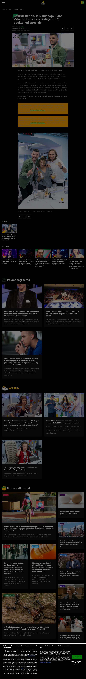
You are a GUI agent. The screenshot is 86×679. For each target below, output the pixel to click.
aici (22, 667)
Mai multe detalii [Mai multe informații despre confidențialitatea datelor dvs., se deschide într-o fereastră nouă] (31, 655)
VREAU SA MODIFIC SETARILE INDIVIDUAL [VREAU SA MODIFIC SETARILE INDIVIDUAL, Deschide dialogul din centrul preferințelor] (76, 663)
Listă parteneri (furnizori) (45, 662)
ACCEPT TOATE (77, 657)
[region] (43, 661)
